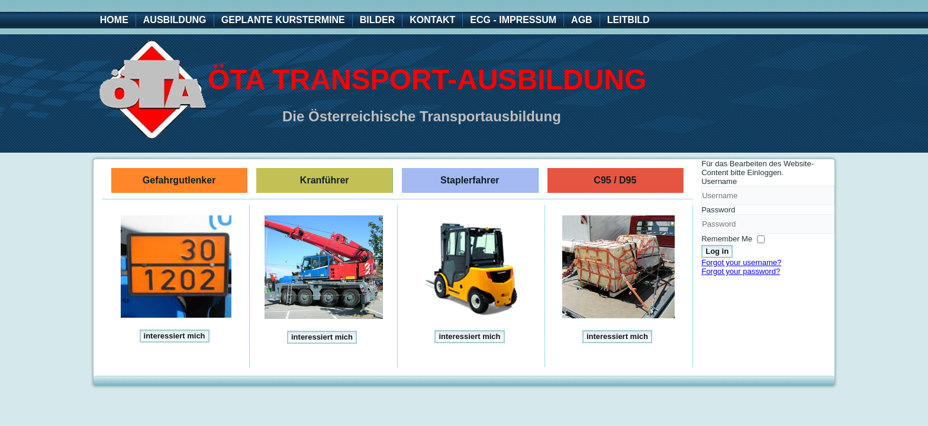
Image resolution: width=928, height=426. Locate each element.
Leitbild (628, 20)
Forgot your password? (740, 271)
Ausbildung (175, 20)
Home (114, 20)
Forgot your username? (741, 262)
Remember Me (726, 238)
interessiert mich (174, 335)
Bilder (377, 20)
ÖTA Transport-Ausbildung (427, 79)
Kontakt (432, 20)
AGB (581, 20)
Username (719, 181)
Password (718, 209)
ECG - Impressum (513, 20)
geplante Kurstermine (283, 20)
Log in (717, 251)
